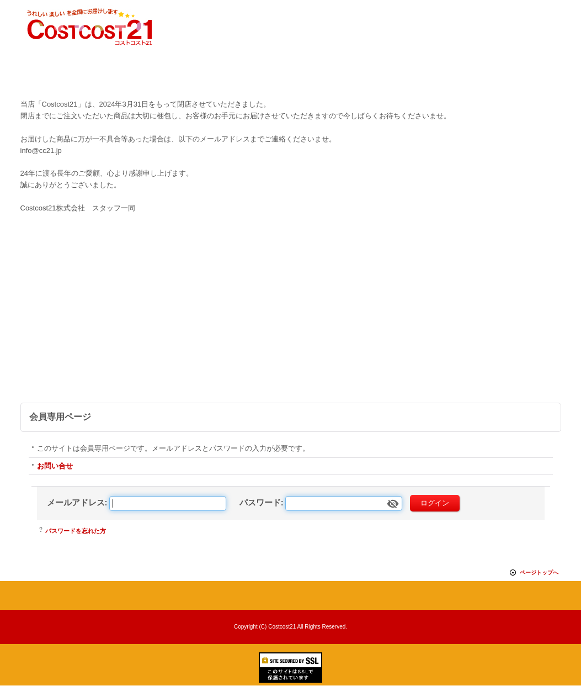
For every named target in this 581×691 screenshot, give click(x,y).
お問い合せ (55, 466)
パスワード (260, 502)
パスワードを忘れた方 (75, 531)
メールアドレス (76, 502)
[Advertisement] (290, 319)
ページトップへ (539, 572)
